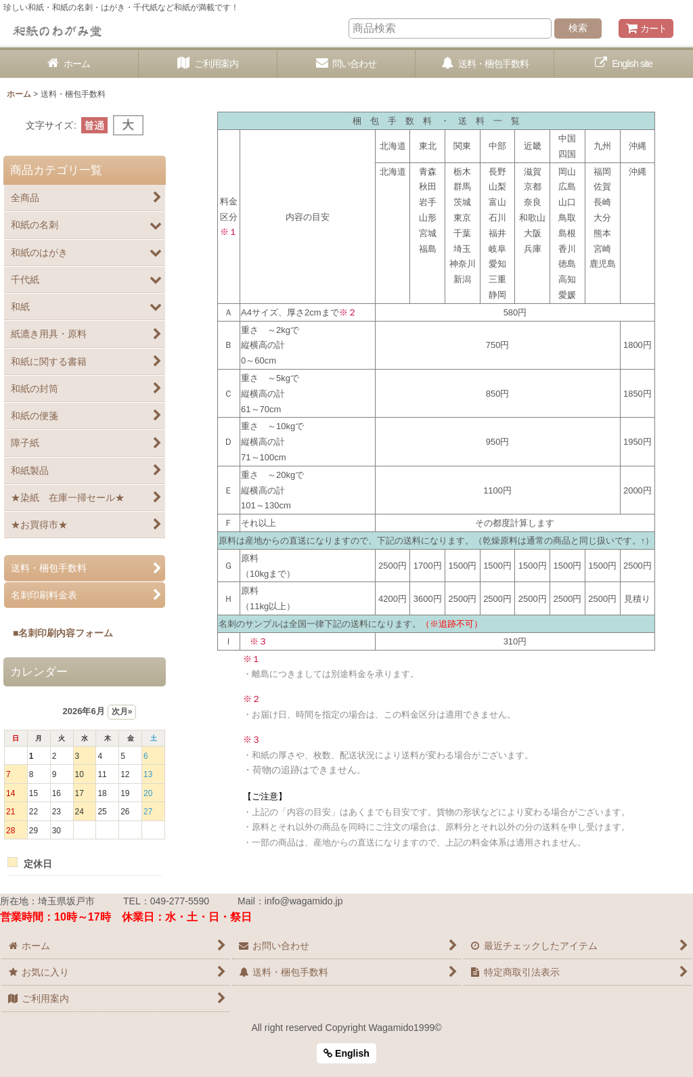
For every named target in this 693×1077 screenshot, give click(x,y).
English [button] (346, 1053)
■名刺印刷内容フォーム (58, 633)
